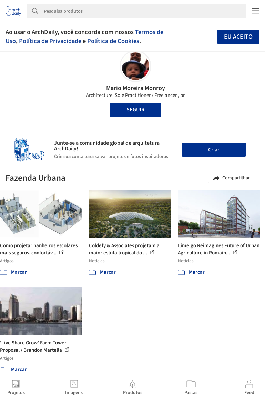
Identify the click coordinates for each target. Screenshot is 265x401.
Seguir (135, 109)
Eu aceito (238, 36)
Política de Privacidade (50, 41)
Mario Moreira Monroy (135, 88)
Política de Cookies (113, 41)
